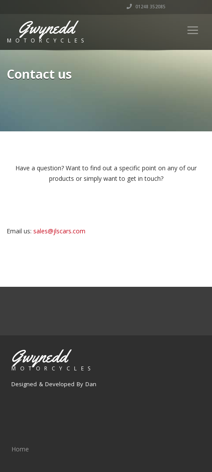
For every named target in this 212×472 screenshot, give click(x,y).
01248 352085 (146, 7)
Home (20, 449)
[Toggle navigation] (192, 30)
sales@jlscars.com (59, 231)
